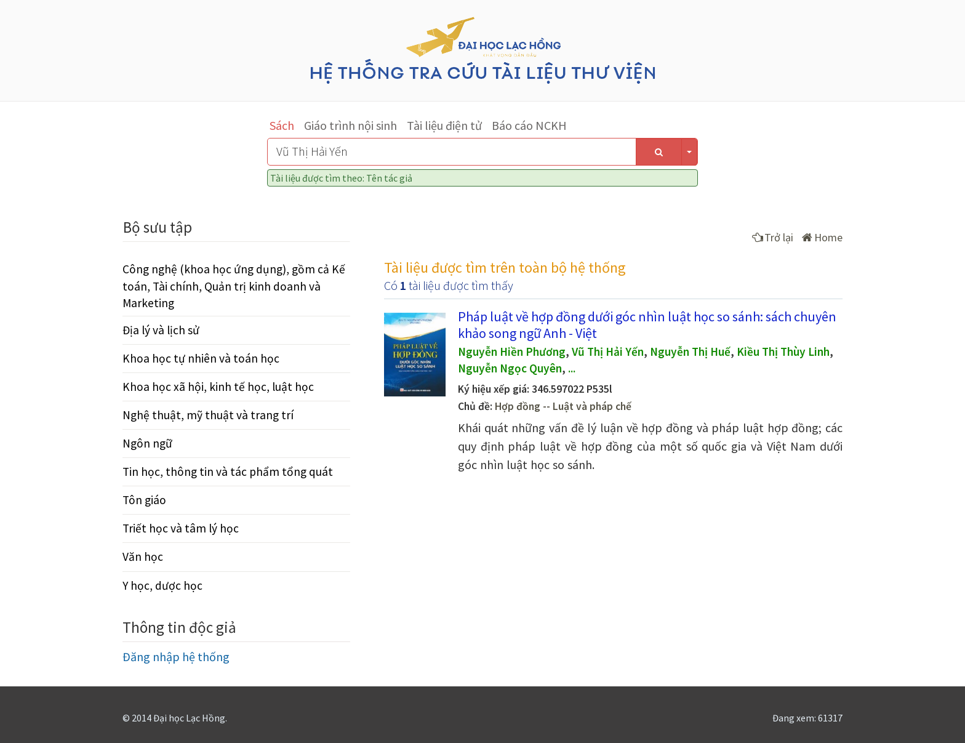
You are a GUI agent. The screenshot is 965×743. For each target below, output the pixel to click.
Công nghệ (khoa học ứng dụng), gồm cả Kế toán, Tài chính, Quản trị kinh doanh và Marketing (233, 286)
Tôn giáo (144, 499)
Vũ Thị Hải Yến (608, 351)
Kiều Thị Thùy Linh (783, 351)
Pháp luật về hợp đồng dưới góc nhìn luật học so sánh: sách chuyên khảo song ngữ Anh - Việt (647, 324)
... (571, 368)
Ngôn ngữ (147, 443)
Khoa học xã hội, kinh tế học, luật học (218, 386)
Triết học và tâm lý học (180, 528)
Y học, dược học (162, 585)
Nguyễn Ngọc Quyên (510, 368)
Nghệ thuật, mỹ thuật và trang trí (208, 415)
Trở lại (772, 237)
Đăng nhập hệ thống (176, 656)
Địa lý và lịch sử (160, 330)
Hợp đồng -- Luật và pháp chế (563, 406)
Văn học (142, 556)
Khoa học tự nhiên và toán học (200, 358)
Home (822, 237)
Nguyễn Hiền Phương (512, 351)
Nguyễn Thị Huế (690, 351)
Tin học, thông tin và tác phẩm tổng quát (227, 471)
